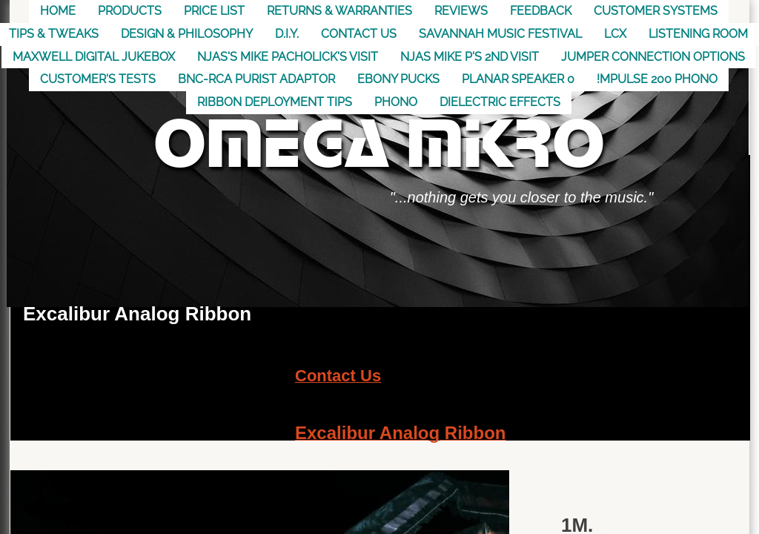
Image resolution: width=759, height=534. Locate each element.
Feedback (540, 11)
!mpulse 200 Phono (657, 79)
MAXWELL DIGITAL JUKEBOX (94, 57)
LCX (615, 34)
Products (130, 11)
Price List (214, 11)
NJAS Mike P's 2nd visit (469, 57)
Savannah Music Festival (500, 34)
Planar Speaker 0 (518, 79)
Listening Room (698, 34)
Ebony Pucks (398, 79)
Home (58, 11)
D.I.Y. (287, 34)
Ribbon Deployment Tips (274, 102)
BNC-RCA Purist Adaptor (256, 79)
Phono (395, 102)
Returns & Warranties (339, 11)
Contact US (359, 34)
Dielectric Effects (500, 102)
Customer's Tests (98, 79)
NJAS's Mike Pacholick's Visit (287, 57)
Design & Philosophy (187, 34)
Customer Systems (655, 11)
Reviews (461, 11)
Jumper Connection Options (653, 57)
